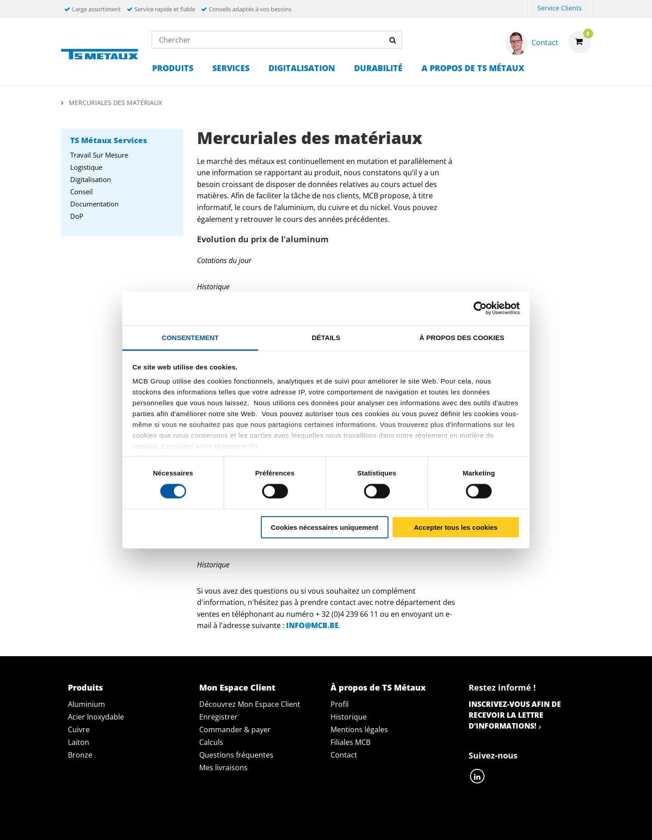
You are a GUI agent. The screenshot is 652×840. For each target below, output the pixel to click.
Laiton (78, 742)
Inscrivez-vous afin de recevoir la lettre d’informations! (515, 715)
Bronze (80, 755)
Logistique (86, 167)
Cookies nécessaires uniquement (325, 527)
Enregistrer (218, 717)
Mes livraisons (223, 768)
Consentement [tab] (190, 337)
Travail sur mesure (99, 154)
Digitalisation (301, 67)
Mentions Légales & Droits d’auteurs (510, 823)
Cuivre (79, 729)
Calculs (211, 742)
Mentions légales (359, 729)
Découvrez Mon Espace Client (249, 704)
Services (230, 67)
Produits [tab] (85, 687)
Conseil (81, 191)
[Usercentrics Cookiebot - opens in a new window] (480, 308)
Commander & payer (235, 729)
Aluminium (86, 704)
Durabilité (378, 67)
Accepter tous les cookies (456, 527)
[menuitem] (527, 9)
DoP (76, 216)
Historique (349, 717)
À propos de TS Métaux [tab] (378, 687)
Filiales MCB (350, 742)
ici (253, 446)
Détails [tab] (326, 337)
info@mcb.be (312, 625)
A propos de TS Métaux (473, 67)
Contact (344, 755)
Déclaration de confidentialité (189, 823)
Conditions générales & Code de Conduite (344, 823)
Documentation (94, 203)
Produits (172, 67)
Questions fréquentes (236, 755)
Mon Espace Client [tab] (237, 687)
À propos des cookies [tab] (461, 337)
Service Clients (559, 8)
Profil (340, 704)
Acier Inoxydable (96, 717)
